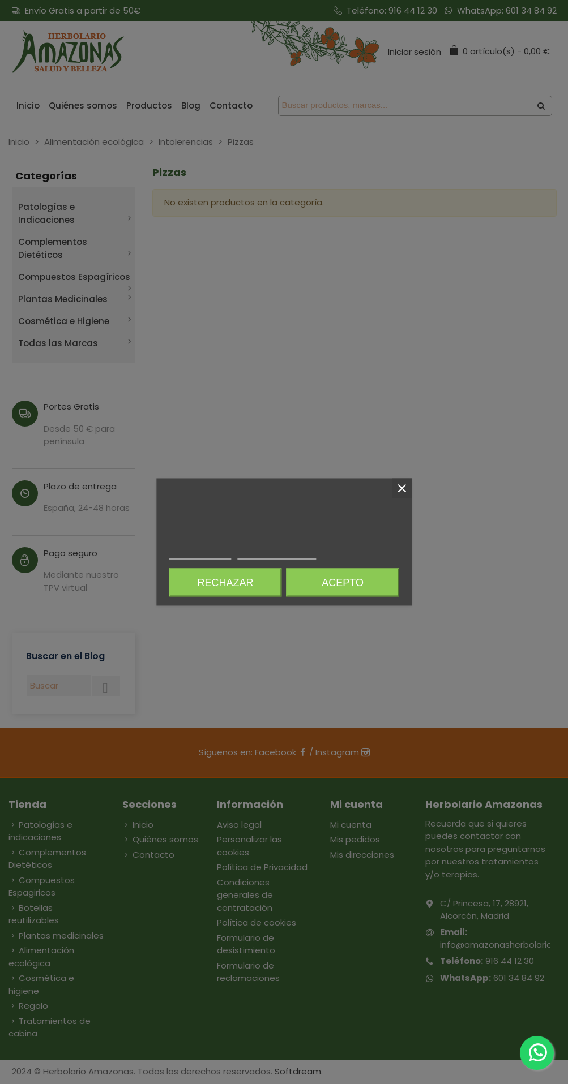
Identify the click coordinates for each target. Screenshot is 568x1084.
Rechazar (225, 582)
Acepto (343, 582)
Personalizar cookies (277, 554)
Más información (200, 554)
